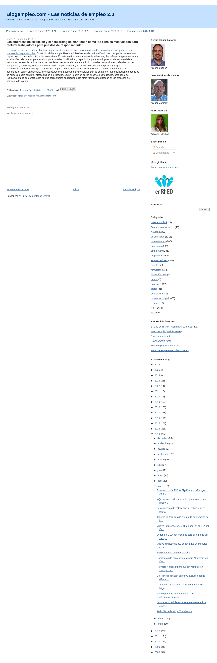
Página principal (14, 31)
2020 (158, 396)
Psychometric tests (161, 341)
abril (160, 480)
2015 (158, 423)
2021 (158, 391)
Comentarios (161, 152)
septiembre (164, 454)
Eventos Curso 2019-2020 (75, 31)
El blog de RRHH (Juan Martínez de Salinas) (174, 326)
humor (154, 279)
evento (154, 265)
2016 (158, 418)
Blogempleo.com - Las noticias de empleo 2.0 (60, 14)
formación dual (158, 274)
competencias (158, 241)
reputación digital (44, 96)
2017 (158, 412)
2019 (158, 402)
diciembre (163, 438)
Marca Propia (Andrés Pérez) (166, 331)
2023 (158, 380)
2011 (158, 636)
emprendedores (159, 260)
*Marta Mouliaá (159, 222)
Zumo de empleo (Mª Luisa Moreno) (170, 350)
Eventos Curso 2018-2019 (108, 31)
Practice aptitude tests (162, 336)
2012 (158, 631)
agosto (161, 459)
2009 (158, 647)
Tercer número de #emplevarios (173, 552)
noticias (31, 96)
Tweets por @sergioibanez (165, 167)
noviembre (163, 443)
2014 (158, 428)
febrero (162, 618)
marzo (161, 486)
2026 (158, 364)
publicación (157, 293)
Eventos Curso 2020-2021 (42, 31)
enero (161, 623)
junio (160, 470)
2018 (158, 407)
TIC (153, 312)
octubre (162, 448)
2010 (158, 641)
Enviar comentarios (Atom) (36, 196)
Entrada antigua (131, 189)
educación (156, 246)
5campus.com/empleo (162, 227)
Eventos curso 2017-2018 (141, 31)
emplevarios (157, 255)
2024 (158, 375)
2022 (158, 386)
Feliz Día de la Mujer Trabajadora (174, 611)
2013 (158, 434)
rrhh (54, 96)
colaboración (157, 236)
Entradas (159, 147)
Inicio (76, 189)
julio (160, 465)
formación (156, 270)
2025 (158, 370)
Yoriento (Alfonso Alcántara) (165, 345)
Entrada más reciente (18, 189)
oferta (154, 288)
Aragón (155, 232)
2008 (158, 652)
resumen (155, 303)
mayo (161, 475)
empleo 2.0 (21, 96)
